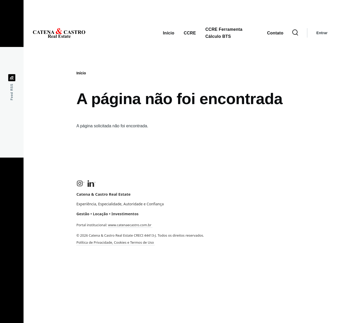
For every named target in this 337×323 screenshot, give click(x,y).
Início (81, 73)
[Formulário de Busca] (295, 33)
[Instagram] (80, 183)
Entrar (322, 33)
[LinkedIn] (92, 183)
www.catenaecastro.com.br (130, 225)
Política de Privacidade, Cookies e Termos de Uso (115, 242)
